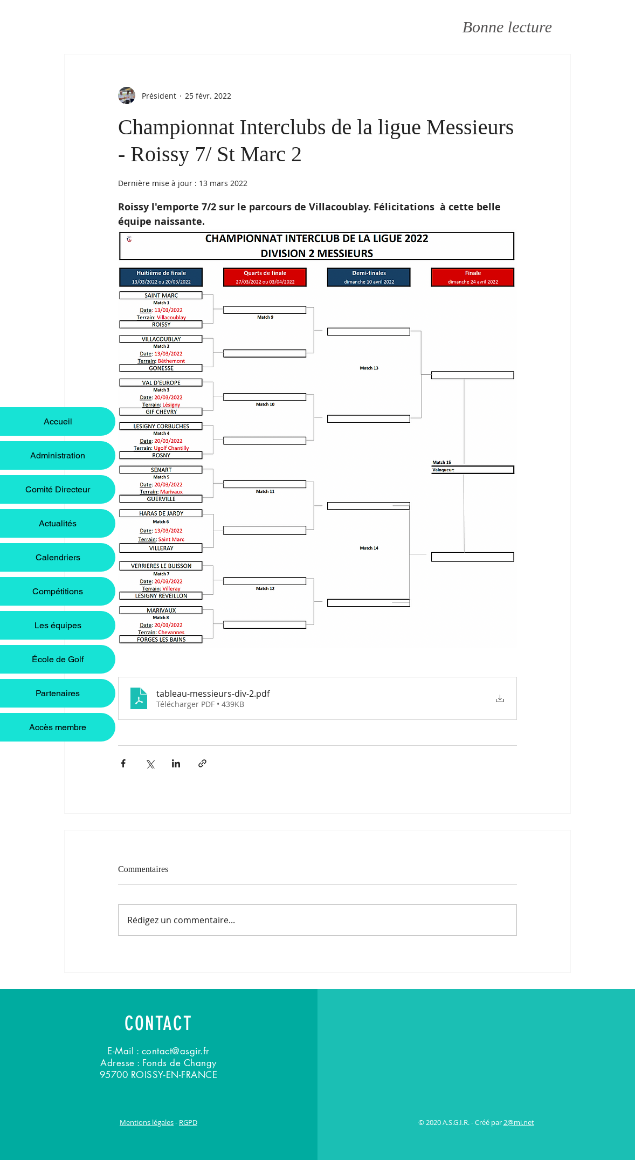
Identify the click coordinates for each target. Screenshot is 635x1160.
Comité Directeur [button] (57, 489)
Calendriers (58, 557)
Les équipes (57, 625)
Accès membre (57, 727)
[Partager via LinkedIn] (176, 763)
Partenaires (58, 693)
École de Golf (58, 659)
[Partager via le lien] (202, 763)
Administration (57, 455)
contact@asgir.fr (176, 1051)
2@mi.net (518, 1122)
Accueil (58, 421)
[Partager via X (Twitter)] (149, 763)
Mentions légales (147, 1122)
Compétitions (57, 591)
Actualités (58, 523)
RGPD (188, 1122)
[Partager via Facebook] (123, 763)
